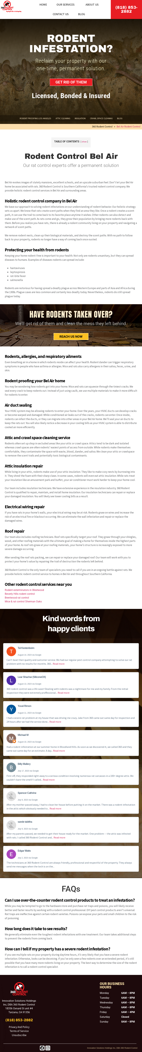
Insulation (80, 118)
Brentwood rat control (17, 597)
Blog (81, 14)
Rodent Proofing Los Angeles (35, 118)
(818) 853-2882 (126, 9)
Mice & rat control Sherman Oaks (23, 601)
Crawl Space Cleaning (101, 118)
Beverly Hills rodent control (20, 593)
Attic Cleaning (63, 118)
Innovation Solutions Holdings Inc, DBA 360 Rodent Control (112, 1048)
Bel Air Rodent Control (128, 126)
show (84, 141)
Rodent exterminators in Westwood (24, 590)
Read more (59, 663)
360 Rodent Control (102, 126)
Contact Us (61, 14)
